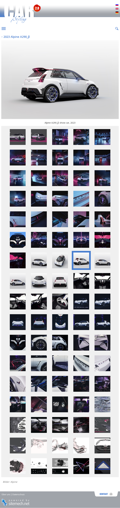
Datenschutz (18, 494)
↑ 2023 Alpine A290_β (15, 37)
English (117, 8)
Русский (117, 5)
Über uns (6, 494)
